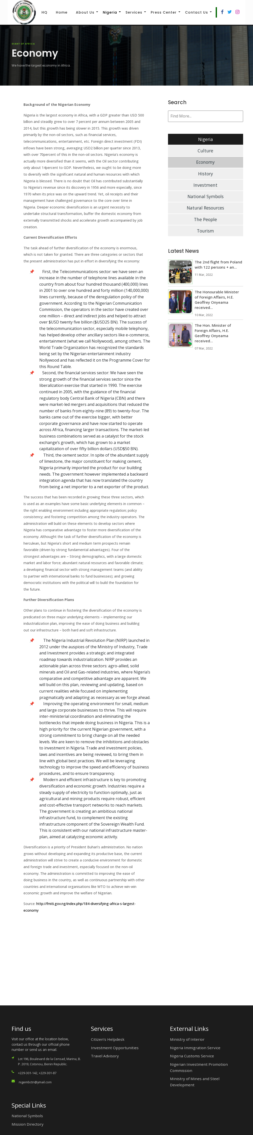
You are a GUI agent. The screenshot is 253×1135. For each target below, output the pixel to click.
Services (134, 12)
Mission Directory (27, 1124)
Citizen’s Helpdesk (108, 1039)
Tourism (205, 231)
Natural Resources (205, 208)
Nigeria (110, 12)
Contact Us (196, 12)
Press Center (164, 12)
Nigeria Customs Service (192, 1055)
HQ (44, 12)
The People (205, 219)
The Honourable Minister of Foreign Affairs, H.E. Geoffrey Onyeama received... (217, 299)
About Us (85, 12)
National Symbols (206, 197)
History (205, 174)
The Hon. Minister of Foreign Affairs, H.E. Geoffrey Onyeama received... (213, 333)
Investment (205, 185)
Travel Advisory (105, 1055)
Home (61, 12)
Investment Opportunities (115, 1047)
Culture (205, 151)
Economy (205, 162)
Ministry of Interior (187, 1039)
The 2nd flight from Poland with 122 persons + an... (218, 264)
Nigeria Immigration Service (195, 1047)
